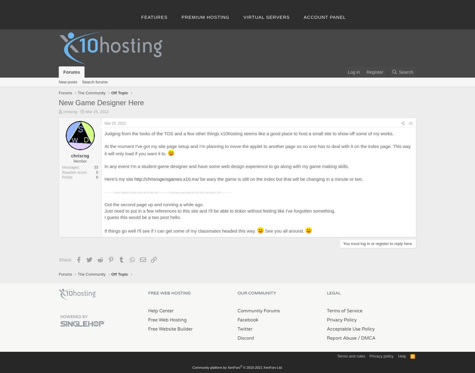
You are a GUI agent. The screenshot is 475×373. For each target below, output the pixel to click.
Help (402, 356)
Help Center (161, 311)
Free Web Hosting (167, 320)
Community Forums (259, 311)
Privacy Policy (342, 320)
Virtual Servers (267, 17)
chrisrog (70, 111)
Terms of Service (345, 311)
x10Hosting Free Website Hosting (77, 294)
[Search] (402, 72)
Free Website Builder (170, 329)
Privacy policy (382, 356)
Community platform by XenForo (237, 367)
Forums (71, 72)
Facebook (248, 320)
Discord (246, 338)
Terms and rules (351, 356)
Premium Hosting (205, 17)
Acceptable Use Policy (351, 329)
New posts (68, 82)
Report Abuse (342, 338)
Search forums (95, 82)
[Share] (403, 123)
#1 (411, 123)
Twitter (245, 329)
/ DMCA (366, 338)
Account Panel (325, 17)
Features (154, 17)
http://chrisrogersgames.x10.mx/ (167, 179)
